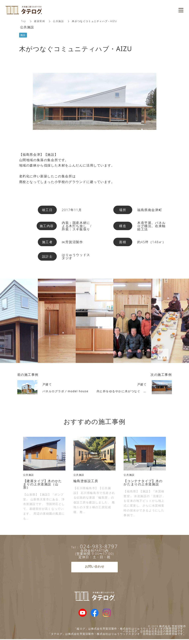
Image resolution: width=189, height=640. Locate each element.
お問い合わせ (94, 567)
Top (23, 21)
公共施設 (58, 21)
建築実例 (39, 21)
